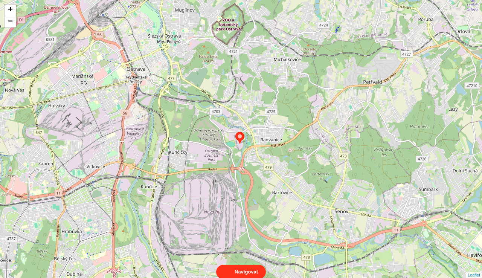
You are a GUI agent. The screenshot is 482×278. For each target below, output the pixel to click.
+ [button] (10, 10)
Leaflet (474, 268)
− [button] (10, 21)
